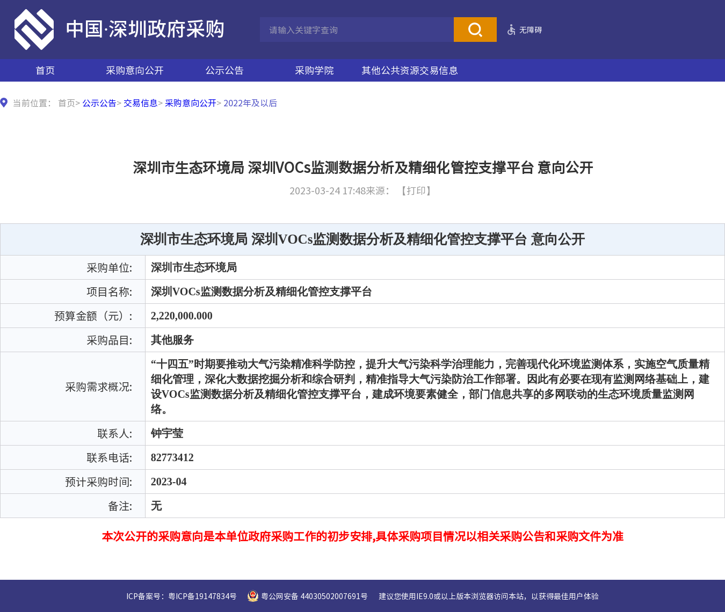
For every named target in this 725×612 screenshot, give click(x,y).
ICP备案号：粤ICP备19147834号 (181, 596)
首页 (45, 70)
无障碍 (530, 29)
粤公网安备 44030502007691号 (314, 596)
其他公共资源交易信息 (409, 70)
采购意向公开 (135, 70)
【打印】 (416, 190)
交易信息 (141, 102)
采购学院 (314, 70)
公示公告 (224, 70)
